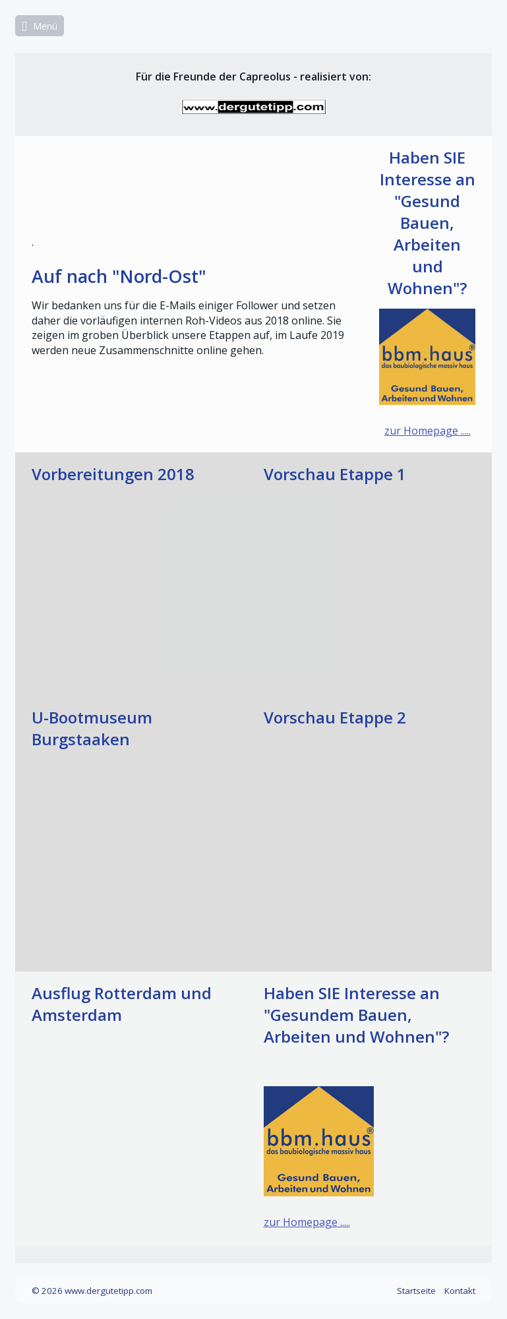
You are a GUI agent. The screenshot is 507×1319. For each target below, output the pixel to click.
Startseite (416, 1291)
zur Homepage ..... (427, 430)
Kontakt (459, 1291)
